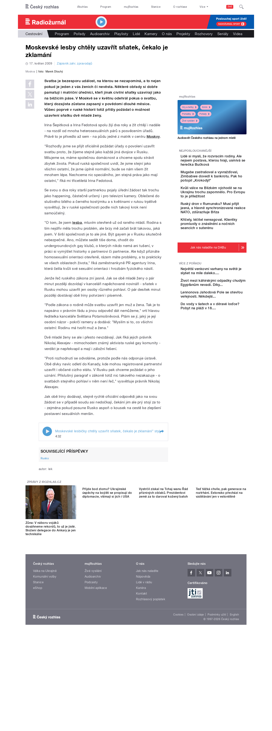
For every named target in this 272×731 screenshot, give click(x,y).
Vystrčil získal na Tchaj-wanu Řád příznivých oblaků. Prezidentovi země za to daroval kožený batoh (163, 606)
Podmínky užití (217, 694)
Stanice (156, 6)
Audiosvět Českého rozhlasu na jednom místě (207, 137)
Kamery (150, 34)
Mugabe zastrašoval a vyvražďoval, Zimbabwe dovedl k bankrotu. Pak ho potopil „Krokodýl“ (223, 186)
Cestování (34, 34)
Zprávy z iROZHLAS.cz (44, 562)
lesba (77, 303)
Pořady (80, 34)
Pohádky (188, 114)
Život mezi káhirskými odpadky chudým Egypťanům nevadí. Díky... (223, 315)
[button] (161, 512)
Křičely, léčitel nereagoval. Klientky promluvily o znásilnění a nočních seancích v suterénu (223, 246)
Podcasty (91, 662)
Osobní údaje (195, 694)
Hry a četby (189, 107)
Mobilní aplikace (96, 668)
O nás (167, 34)
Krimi (206, 107)
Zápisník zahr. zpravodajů (74, 63)
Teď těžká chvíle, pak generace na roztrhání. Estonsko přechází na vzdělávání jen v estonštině (221, 606)
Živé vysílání (189, 120)
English (234, 694)
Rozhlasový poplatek (150, 679)
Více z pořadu (190, 288)
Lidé (136, 34)
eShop (37, 668)
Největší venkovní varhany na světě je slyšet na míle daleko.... (223, 298)
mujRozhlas (131, 6)
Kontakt (141, 674)
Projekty (183, 34)
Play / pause (47, 511)
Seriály (223, 34)
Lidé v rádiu (144, 662)
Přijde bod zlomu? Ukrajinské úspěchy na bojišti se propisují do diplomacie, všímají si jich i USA (107, 606)
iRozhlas (82, 6)
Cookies (178, 694)
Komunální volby (44, 657)
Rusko (45, 538)
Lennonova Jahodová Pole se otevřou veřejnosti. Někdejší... (223, 332)
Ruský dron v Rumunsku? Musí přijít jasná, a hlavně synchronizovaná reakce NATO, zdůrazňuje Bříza (222, 226)
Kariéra (141, 668)
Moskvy (153, 217)
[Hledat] (241, 7)
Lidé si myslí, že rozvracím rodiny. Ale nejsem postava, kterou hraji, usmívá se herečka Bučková (223, 164)
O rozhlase (180, 6)
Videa (237, 34)
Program (105, 6)
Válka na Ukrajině (45, 651)
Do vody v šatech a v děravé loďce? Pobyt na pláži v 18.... (223, 349)
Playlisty (121, 34)
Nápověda (143, 657)
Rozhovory (204, 34)
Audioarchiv (100, 34)
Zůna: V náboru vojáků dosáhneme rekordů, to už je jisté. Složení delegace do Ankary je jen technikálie (51, 608)
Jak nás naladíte (147, 651)
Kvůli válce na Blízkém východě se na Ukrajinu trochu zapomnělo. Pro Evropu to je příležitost (221, 206)
